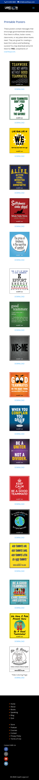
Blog (12, 715)
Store (13, 724)
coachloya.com (9, 52)
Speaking (14, 712)
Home (13, 704)
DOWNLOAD (19, 89)
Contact (14, 733)
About (13, 707)
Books (13, 709)
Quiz (12, 718)
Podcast (14, 727)
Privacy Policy (16, 736)
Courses (14, 730)
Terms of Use (16, 739)
